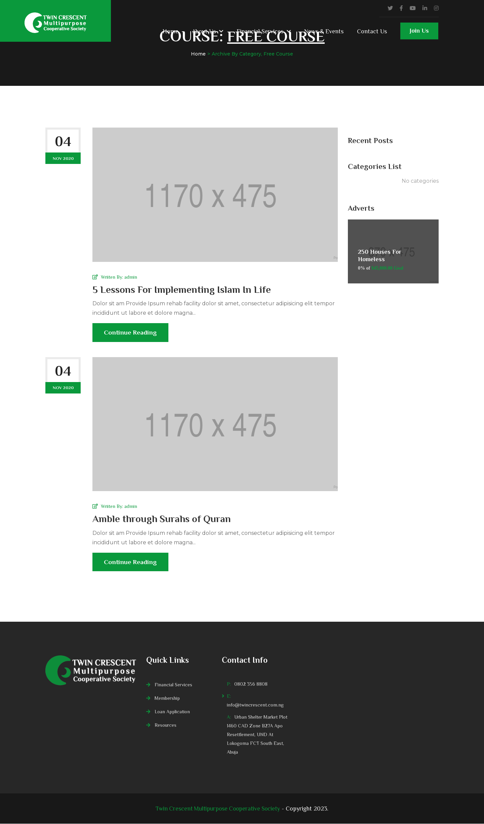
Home (170, 31)
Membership (167, 698)
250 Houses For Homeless (379, 255)
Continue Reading (131, 335)
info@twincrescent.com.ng (255, 705)
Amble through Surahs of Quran (162, 519)
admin (130, 277)
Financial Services (260, 31)
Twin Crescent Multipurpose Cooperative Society (218, 808)
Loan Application (172, 712)
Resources (165, 725)
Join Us (419, 33)
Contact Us (372, 31)
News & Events (324, 31)
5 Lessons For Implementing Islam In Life (182, 289)
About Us (204, 31)
